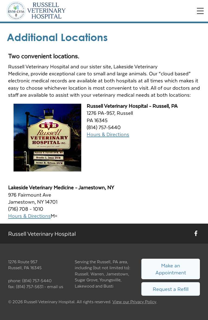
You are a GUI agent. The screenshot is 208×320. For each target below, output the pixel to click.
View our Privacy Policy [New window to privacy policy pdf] (134, 302)
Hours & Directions (108, 134)
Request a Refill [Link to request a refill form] (170, 289)
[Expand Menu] (200, 11)
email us (55, 286)
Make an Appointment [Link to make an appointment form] (170, 268)
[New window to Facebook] (196, 233)
